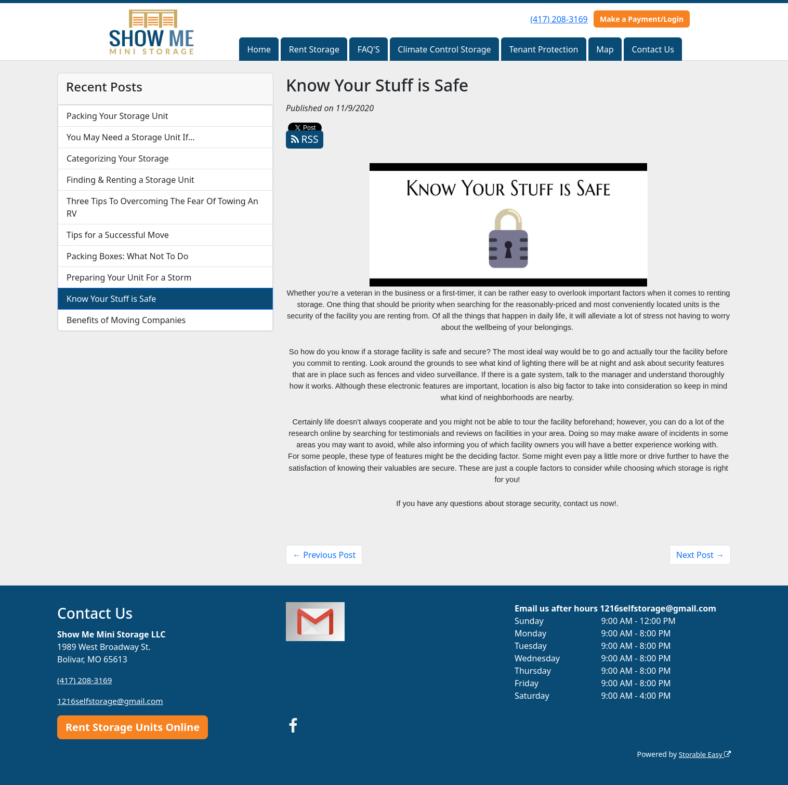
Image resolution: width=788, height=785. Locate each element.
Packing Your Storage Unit (117, 116)
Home (259, 49)
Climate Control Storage (444, 49)
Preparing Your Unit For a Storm (129, 277)
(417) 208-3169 (558, 19)
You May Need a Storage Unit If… (131, 137)
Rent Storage (314, 49)
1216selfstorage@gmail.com (112, 701)
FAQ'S (369, 49)
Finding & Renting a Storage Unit (130, 179)
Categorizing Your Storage (118, 158)
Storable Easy (703, 754)
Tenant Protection (543, 49)
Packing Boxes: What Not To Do (127, 256)
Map (604, 49)
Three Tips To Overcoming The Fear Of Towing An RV (162, 207)
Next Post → (700, 555)
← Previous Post (324, 555)
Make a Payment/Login (642, 19)
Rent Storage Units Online (132, 727)
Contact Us (653, 49)
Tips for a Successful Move (118, 235)
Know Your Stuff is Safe (111, 298)
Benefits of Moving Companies (126, 320)
